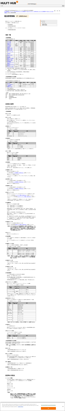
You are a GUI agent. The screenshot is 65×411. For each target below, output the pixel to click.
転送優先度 (9, 61)
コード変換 (9, 45)
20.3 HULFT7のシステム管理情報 (20, 11)
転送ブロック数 (9, 60)
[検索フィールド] (32, 6)
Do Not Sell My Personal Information (48, 405)
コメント (8, 56)
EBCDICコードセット (10, 64)
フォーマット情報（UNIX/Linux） (21, 195)
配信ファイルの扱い (10, 58)
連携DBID (8, 53)
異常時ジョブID (9, 50)
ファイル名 (9, 42)
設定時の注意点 (44, 24)
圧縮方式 (8, 44)
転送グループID (9, 55)
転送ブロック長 (9, 59)
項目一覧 (43, 22)
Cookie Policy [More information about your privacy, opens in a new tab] (20, 406)
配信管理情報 (43, 21)
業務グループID (9, 86)
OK (48, 408)
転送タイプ (9, 43)
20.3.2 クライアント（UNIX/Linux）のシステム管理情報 (36, 11)
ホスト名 (8, 83)
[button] (63, 6)
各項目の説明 (44, 23)
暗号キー (8, 65)
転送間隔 (8, 57)
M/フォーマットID (10, 51)
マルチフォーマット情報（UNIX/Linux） (24, 196)
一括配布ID (9, 85)
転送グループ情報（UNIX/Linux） (21, 224)
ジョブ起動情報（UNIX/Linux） (18, 172)
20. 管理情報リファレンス (8, 11)
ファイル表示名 (9, 84)
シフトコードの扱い (10, 66)
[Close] (63, 406)
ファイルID (9, 41)
